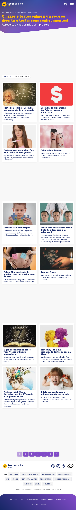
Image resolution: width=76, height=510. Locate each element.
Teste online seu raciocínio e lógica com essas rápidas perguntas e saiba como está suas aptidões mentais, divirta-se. (18, 233)
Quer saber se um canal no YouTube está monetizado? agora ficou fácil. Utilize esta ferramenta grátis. (56, 117)
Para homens (61, 499)
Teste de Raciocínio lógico (17, 228)
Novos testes (32, 499)
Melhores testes (16, 499)
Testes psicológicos (38, 505)
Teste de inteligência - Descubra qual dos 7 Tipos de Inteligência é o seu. (18, 394)
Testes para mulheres (29, 479)
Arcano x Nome (48, 272)
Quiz (7, 479)
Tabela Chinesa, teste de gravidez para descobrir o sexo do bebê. (19, 274)
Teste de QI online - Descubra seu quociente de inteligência (19, 109)
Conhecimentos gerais (62, 479)
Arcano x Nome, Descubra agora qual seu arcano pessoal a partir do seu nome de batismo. (56, 277)
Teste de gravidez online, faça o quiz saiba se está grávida (19, 151)
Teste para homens (64, 474)
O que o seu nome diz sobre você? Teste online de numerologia (17, 352)
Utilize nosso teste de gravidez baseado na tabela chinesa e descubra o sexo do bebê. (19, 281)
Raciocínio (28, 484)
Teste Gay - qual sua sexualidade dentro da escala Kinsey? (56, 352)
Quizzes (15, 479)
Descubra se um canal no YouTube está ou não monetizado (53, 110)
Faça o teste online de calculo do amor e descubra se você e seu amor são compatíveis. (55, 155)
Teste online (13, 474)
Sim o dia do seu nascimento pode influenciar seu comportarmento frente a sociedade (56, 399)
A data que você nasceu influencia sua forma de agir (55, 393)
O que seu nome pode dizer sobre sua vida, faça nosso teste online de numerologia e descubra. (19, 359)
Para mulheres (47, 499)
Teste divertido (45, 479)
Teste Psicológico (48, 474)
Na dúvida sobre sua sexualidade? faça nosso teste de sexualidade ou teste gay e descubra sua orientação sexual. (56, 359)
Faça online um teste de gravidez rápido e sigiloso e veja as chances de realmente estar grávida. (19, 157)
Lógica (37, 484)
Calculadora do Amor (51, 150)
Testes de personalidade (30, 474)
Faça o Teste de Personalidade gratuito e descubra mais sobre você (56, 230)
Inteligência (47, 484)
